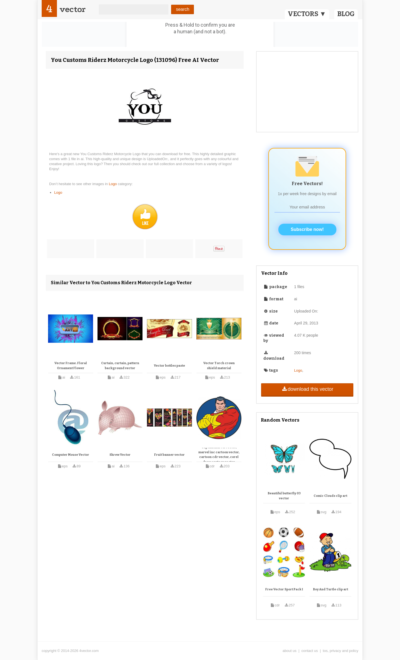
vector (72, 9)
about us (289, 651)
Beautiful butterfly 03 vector (284, 496)
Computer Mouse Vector (70, 455)
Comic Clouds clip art (330, 496)
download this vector (307, 389)
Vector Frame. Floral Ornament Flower (70, 365)
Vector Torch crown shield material (219, 365)
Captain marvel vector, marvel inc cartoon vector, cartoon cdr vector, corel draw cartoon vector (218, 454)
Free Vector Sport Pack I (284, 589)
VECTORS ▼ (307, 14)
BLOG (346, 14)
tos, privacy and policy (340, 651)
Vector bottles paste (169, 365)
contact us (309, 651)
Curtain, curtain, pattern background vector (120, 365)
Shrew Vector (120, 455)
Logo (113, 184)
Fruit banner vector (169, 455)
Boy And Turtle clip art (330, 589)
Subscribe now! (307, 229)
